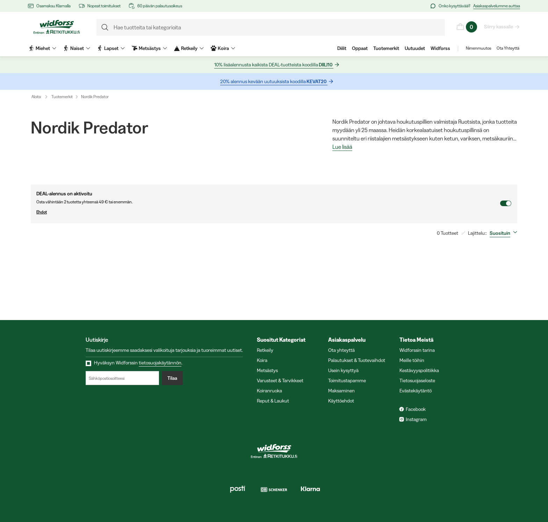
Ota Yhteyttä (508, 48)
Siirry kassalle (499, 26)
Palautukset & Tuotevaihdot (356, 360)
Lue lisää (342, 147)
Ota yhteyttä (341, 350)
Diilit (342, 48)
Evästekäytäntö (415, 390)
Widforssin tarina (417, 350)
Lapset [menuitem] (110, 48)
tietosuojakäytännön (160, 363)
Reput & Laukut (273, 401)
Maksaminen (341, 390)
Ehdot (268, 212)
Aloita (41, 97)
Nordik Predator (95, 96)
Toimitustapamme (347, 380)
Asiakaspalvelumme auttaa (496, 5)
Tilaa (172, 378)
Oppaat (359, 48)
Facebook (416, 409)
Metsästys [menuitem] (149, 48)
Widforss (440, 48)
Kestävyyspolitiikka (419, 370)
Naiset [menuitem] (77, 48)
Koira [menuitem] (223, 48)
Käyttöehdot (341, 401)
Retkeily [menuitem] (188, 48)
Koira (262, 360)
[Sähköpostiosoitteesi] (122, 378)
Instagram (416, 419)
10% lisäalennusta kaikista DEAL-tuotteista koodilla (273, 64)
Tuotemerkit (386, 48)
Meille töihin (411, 360)
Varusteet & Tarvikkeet (280, 380)
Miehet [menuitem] (42, 48)
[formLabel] (270, 27)
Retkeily (265, 350)
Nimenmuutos (478, 48)
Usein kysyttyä (343, 370)
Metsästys (267, 370)
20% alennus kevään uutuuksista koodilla (273, 81)
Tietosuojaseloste (417, 380)
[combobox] (505, 233)
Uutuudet (415, 48)
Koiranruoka (269, 390)
